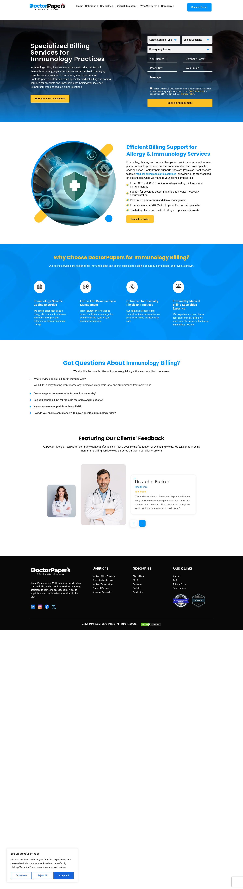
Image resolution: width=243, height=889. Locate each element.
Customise (21, 875)
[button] (133, 523)
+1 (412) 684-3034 (195, 91)
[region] (42, 865)
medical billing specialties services (156, 173)
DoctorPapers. (109, 624)
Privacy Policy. (188, 94)
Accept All (63, 875)
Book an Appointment (179, 102)
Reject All (42, 875)
